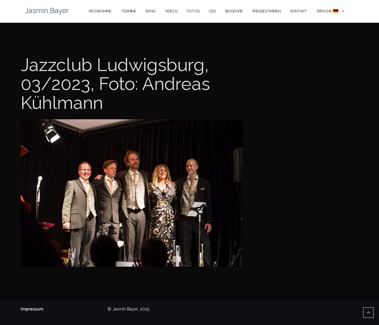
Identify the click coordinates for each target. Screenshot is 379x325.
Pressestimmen (266, 11)
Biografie (234, 11)
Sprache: (327, 11)
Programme (100, 11)
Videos (171, 11)
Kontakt (298, 11)
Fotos (193, 11)
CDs (212, 11)
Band (150, 11)
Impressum (32, 309)
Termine (128, 11)
